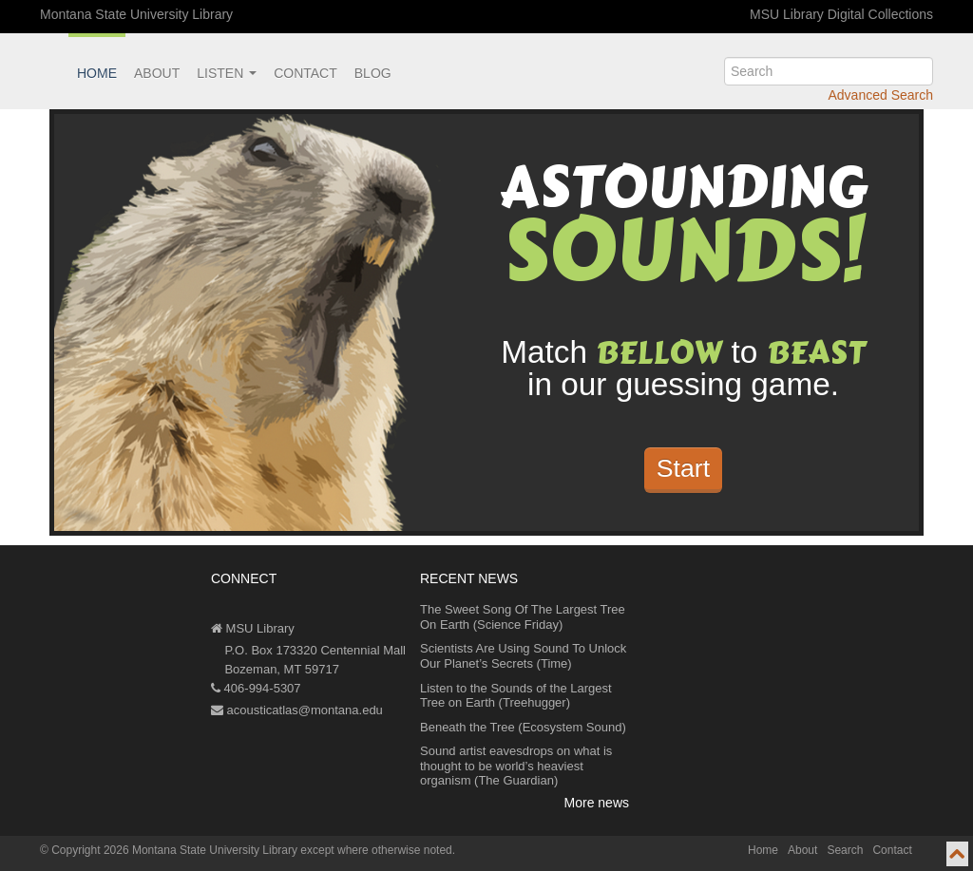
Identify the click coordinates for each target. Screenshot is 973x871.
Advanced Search (880, 95)
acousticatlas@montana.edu (297, 710)
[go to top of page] (957, 854)
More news (596, 802)
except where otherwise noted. (377, 850)
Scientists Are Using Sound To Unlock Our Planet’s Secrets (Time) (523, 656)
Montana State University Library (136, 14)
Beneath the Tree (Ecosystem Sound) (523, 727)
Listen (227, 73)
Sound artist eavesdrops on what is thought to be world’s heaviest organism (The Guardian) (516, 765)
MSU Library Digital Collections (841, 14)
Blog (372, 73)
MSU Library (253, 628)
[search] (828, 71)
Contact (305, 73)
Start (683, 468)
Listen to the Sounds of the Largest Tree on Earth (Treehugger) (516, 695)
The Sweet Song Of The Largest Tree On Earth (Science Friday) (522, 617)
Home (97, 73)
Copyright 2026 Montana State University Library (174, 850)
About (157, 73)
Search (845, 850)
